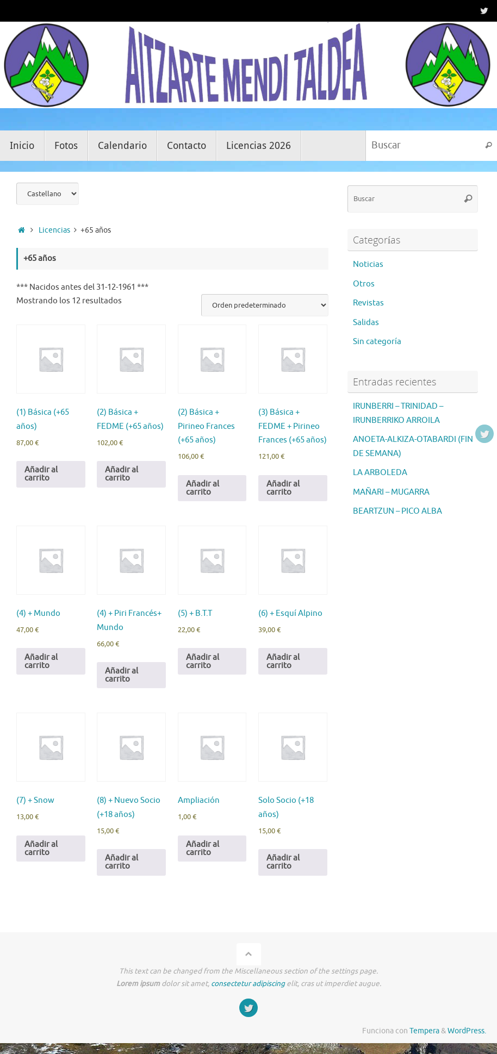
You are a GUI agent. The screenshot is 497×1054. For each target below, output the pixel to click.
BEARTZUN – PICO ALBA (397, 511)
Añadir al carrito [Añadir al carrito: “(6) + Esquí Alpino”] (283, 661)
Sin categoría (377, 341)
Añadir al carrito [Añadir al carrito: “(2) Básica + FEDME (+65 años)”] (121, 474)
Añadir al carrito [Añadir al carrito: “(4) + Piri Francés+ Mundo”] (121, 675)
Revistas (368, 303)
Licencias (54, 230)
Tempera (424, 1031)
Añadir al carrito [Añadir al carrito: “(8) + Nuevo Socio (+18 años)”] (121, 862)
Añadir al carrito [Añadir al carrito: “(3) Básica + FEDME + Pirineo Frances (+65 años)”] (283, 488)
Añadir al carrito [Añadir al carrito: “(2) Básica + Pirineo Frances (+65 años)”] (202, 488)
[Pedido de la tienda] (264, 305)
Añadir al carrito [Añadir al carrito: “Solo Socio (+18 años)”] (283, 862)
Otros (364, 284)
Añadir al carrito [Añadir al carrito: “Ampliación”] (202, 848)
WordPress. (467, 1031)
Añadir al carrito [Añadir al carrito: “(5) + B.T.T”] (202, 661)
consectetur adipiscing (248, 983)
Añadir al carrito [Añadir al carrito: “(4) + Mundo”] (41, 661)
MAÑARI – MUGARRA (391, 492)
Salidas (366, 322)
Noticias (368, 264)
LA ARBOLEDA (380, 472)
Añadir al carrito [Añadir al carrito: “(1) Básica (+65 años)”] (41, 474)
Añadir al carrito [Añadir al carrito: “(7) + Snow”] (41, 848)
